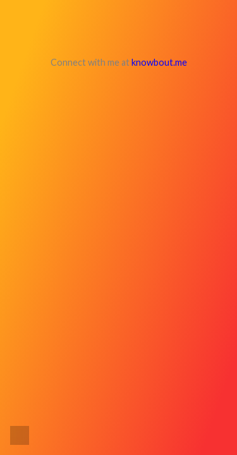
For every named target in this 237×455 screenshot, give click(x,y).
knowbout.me (159, 62)
